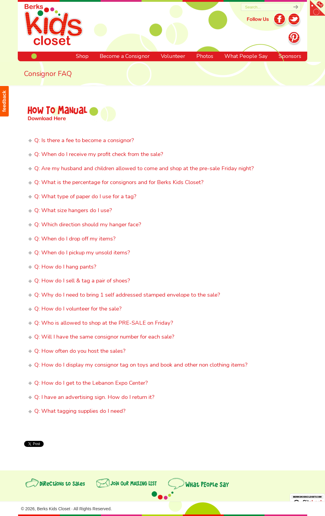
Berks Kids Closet (53, 25)
